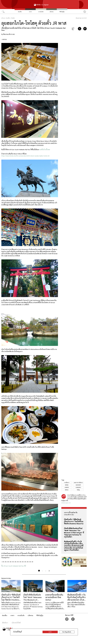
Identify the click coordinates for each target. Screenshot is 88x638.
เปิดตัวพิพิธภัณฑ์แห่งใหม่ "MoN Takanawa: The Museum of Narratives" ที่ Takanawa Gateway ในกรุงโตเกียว (74, 532)
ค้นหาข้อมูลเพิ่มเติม (66, 632)
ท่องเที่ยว (20, 11)
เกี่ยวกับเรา (5, 623)
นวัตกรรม (51, 11)
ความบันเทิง (40, 11)
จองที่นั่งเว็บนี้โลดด (44, 149)
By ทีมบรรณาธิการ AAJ (8, 34)
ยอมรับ (50, 632)
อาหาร (30, 11)
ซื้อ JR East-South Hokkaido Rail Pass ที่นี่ (13, 566)
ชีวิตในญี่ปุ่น (62, 11)
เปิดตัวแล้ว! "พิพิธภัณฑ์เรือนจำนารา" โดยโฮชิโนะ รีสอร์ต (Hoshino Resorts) (73, 521)
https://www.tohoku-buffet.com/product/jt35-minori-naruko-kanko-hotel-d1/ (25, 156)
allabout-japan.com (66, 502)
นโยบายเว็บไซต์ (16, 623)
